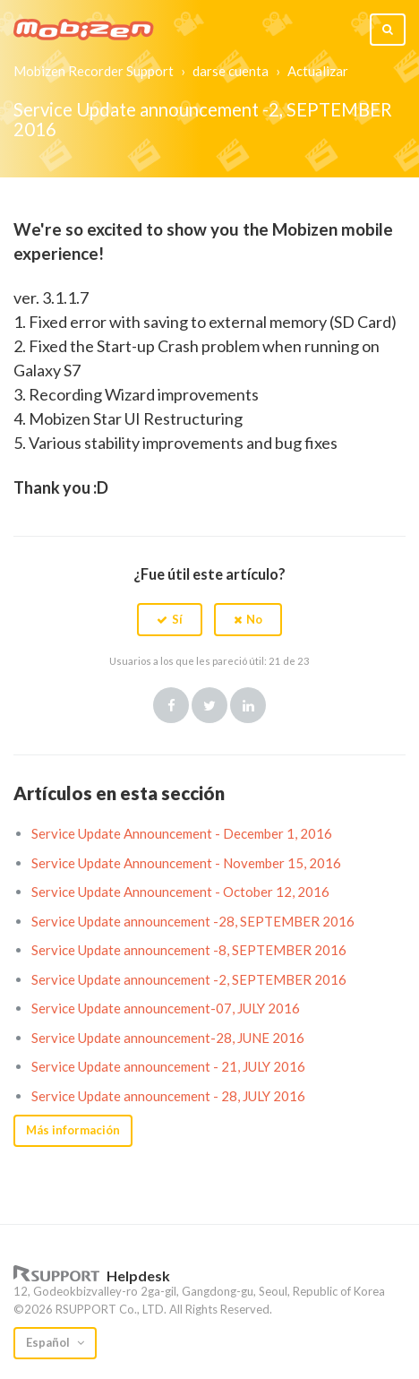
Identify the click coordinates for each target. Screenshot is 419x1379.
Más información (73, 1130)
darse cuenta (230, 71)
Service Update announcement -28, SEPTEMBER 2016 (193, 921)
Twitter (209, 705)
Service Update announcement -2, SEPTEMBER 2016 (188, 979)
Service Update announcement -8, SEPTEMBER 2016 (188, 950)
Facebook (171, 705)
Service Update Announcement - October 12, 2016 (180, 891)
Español (49, 1342)
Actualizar (317, 71)
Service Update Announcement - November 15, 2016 (186, 863)
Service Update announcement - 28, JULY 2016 (168, 1096)
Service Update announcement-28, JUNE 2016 (167, 1038)
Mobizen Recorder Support (93, 71)
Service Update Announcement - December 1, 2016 (181, 833)
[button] (169, 619)
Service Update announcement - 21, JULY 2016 (168, 1066)
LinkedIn (248, 705)
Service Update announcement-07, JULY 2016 (165, 1008)
